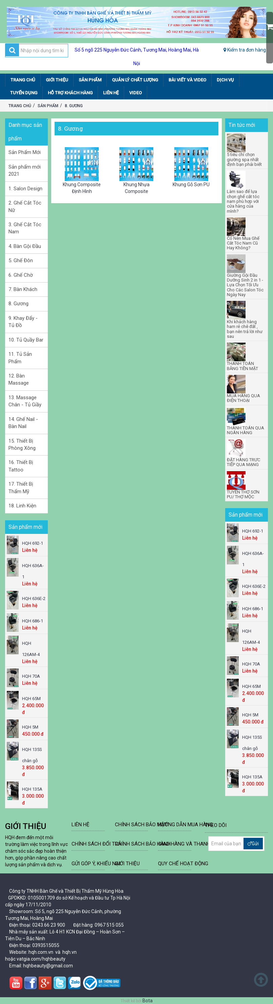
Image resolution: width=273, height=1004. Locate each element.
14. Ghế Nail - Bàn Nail (23, 422)
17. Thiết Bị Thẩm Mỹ (20, 487)
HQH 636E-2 (33, 598)
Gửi (253, 843)
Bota (147, 1000)
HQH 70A (31, 676)
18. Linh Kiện (22, 506)
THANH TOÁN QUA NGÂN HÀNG (245, 430)
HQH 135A (32, 789)
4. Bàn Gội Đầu (24, 246)
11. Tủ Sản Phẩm (20, 357)
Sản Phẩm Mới (24, 152)
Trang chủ (19, 105)
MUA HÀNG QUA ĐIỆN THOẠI (243, 398)
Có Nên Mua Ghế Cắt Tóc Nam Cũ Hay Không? (243, 243)
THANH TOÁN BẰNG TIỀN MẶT (242, 366)
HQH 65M (31, 698)
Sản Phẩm (48, 105)
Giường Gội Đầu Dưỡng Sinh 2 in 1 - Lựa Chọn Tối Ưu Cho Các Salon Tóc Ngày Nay (245, 285)
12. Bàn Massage (18, 379)
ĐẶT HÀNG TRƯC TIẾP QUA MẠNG (243, 462)
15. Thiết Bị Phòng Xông (22, 444)
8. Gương (74, 105)
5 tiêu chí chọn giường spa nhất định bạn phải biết (244, 159)
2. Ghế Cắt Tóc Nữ (24, 206)
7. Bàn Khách (22, 289)
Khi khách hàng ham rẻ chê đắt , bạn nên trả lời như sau (244, 329)
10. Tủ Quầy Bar (25, 340)
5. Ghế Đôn (20, 260)
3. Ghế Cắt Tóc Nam (24, 228)
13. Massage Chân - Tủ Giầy (24, 401)
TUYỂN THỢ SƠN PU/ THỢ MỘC (243, 494)
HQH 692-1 (32, 543)
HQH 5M (30, 727)
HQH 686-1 (32, 620)
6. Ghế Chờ (20, 275)
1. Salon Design (25, 189)
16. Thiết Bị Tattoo (20, 465)
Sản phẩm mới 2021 (24, 170)
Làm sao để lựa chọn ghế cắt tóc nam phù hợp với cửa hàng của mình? (243, 201)
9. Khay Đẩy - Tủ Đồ (23, 321)
